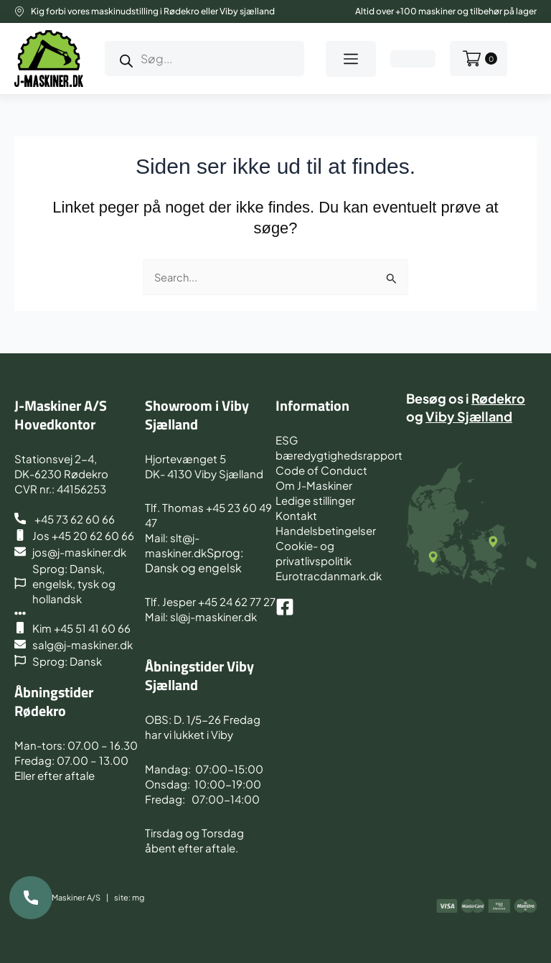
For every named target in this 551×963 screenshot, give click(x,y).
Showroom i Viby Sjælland (197, 414)
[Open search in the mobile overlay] (204, 58)
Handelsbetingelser (326, 530)
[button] (351, 59)
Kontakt (296, 515)
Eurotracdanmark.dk (329, 575)
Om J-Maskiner (314, 485)
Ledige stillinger (315, 500)
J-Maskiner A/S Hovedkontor (60, 414)
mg (138, 897)
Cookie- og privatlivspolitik (314, 553)
